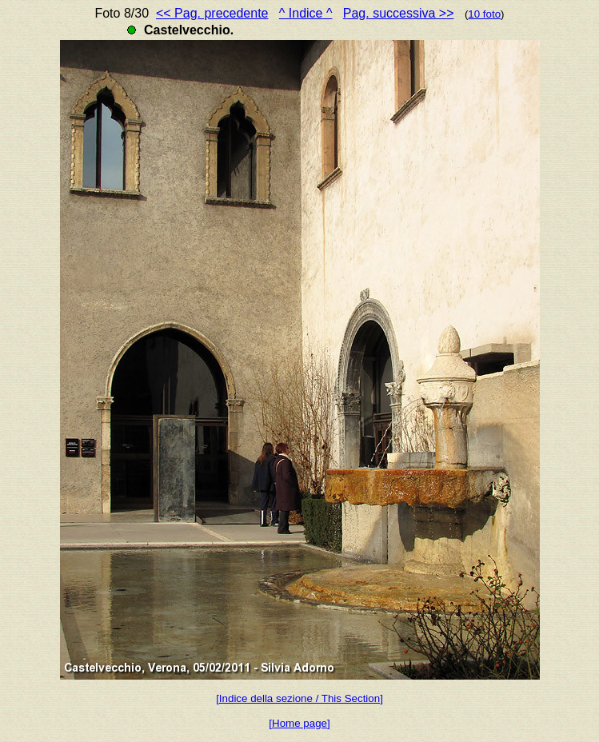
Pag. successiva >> (398, 13)
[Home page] (299, 723)
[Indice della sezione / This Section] (299, 698)
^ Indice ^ (306, 13)
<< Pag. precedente (212, 13)
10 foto (484, 14)
